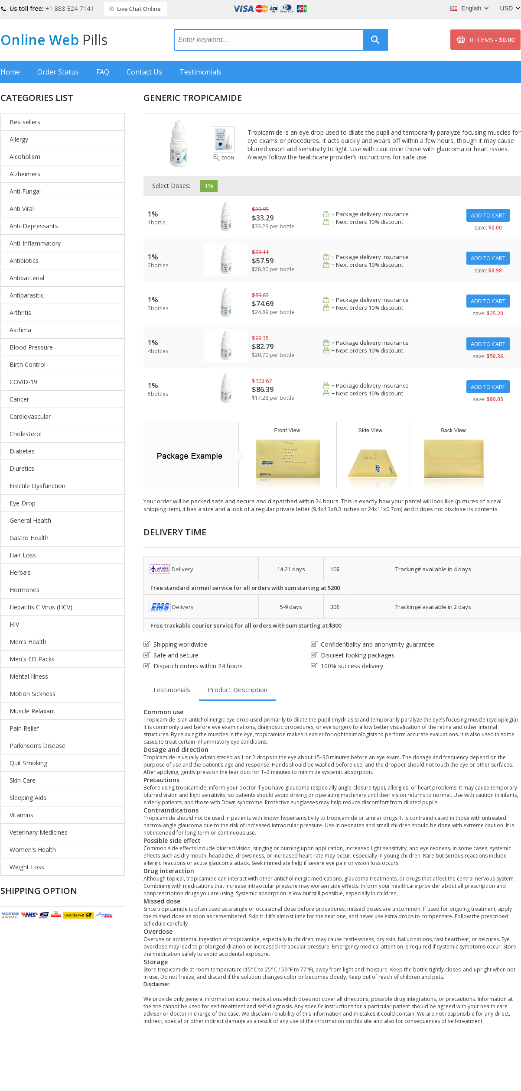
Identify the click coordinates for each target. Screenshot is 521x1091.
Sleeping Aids (28, 797)
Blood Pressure (31, 347)
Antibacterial (27, 278)
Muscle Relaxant (32, 711)
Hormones (24, 590)
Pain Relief (24, 728)
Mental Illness (29, 676)
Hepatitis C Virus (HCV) (41, 607)
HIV (14, 624)
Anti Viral (22, 208)
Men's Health (28, 642)
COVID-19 (23, 382)
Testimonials (200, 72)
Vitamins (21, 815)
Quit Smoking (28, 763)
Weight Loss (27, 867)
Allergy (19, 139)
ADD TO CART (488, 215)
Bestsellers (25, 122)
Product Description (237, 689)
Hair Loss (23, 555)
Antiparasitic (27, 295)
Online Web (53, 39)
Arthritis (20, 312)
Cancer (19, 399)
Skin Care (23, 780)
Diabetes (22, 451)
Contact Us (144, 72)
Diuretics (22, 468)
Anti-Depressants (34, 226)
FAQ (102, 72)
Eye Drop (23, 503)
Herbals (20, 572)
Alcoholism (25, 156)
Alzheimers (25, 174)
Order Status (58, 72)
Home (10, 72)
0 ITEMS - (492, 40)
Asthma (20, 330)
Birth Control (28, 364)
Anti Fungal (25, 191)
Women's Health (33, 849)
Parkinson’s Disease (37, 745)
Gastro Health (29, 538)
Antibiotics (24, 260)
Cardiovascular (30, 416)
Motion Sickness (32, 694)
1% (209, 185)
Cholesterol (26, 434)
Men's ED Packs (32, 659)
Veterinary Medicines (39, 832)
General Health (30, 520)
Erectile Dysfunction (37, 486)
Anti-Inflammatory (35, 243)
